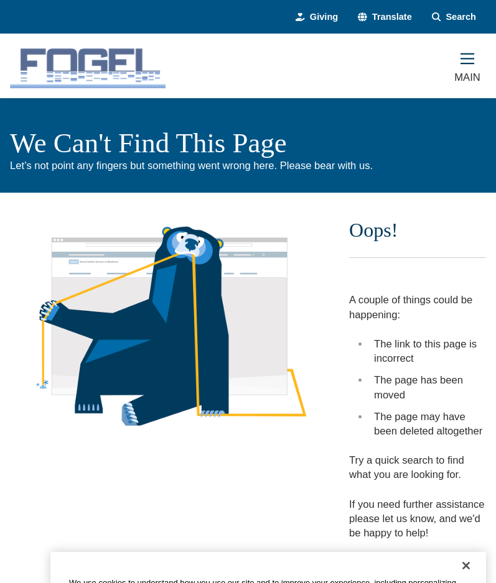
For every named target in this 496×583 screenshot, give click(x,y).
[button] (385, 17)
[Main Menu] (467, 66)
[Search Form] (454, 17)
